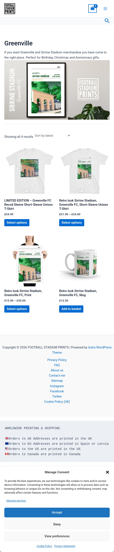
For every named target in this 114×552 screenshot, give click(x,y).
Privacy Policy (57, 360)
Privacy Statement (64, 546)
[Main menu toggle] (105, 8)
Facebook (57, 391)
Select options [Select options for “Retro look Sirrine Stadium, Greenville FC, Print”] (17, 309)
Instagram (57, 386)
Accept (57, 512)
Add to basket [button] (71, 309)
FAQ (57, 365)
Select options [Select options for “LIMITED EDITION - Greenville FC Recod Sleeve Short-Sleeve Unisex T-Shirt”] (17, 223)
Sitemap (57, 381)
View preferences (57, 536)
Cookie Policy (44, 546)
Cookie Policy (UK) (57, 402)
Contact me (57, 375)
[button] (107, 472)
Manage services (16, 500)
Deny (57, 524)
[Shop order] (52, 135)
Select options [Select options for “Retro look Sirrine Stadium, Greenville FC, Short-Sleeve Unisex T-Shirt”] (72, 223)
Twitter (57, 396)
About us (57, 370)
